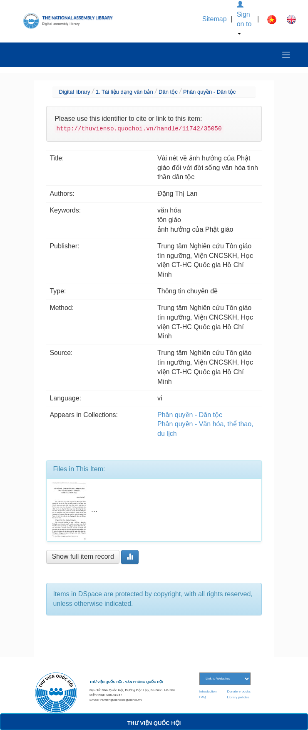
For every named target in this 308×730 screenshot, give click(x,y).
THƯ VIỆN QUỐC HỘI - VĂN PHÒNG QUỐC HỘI (126, 682)
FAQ (202, 697)
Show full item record (83, 556)
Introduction (208, 691)
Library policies (238, 697)
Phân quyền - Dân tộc (209, 92)
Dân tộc (168, 92)
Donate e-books (239, 691)
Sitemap (214, 18)
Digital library (74, 92)
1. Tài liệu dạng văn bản (124, 92)
